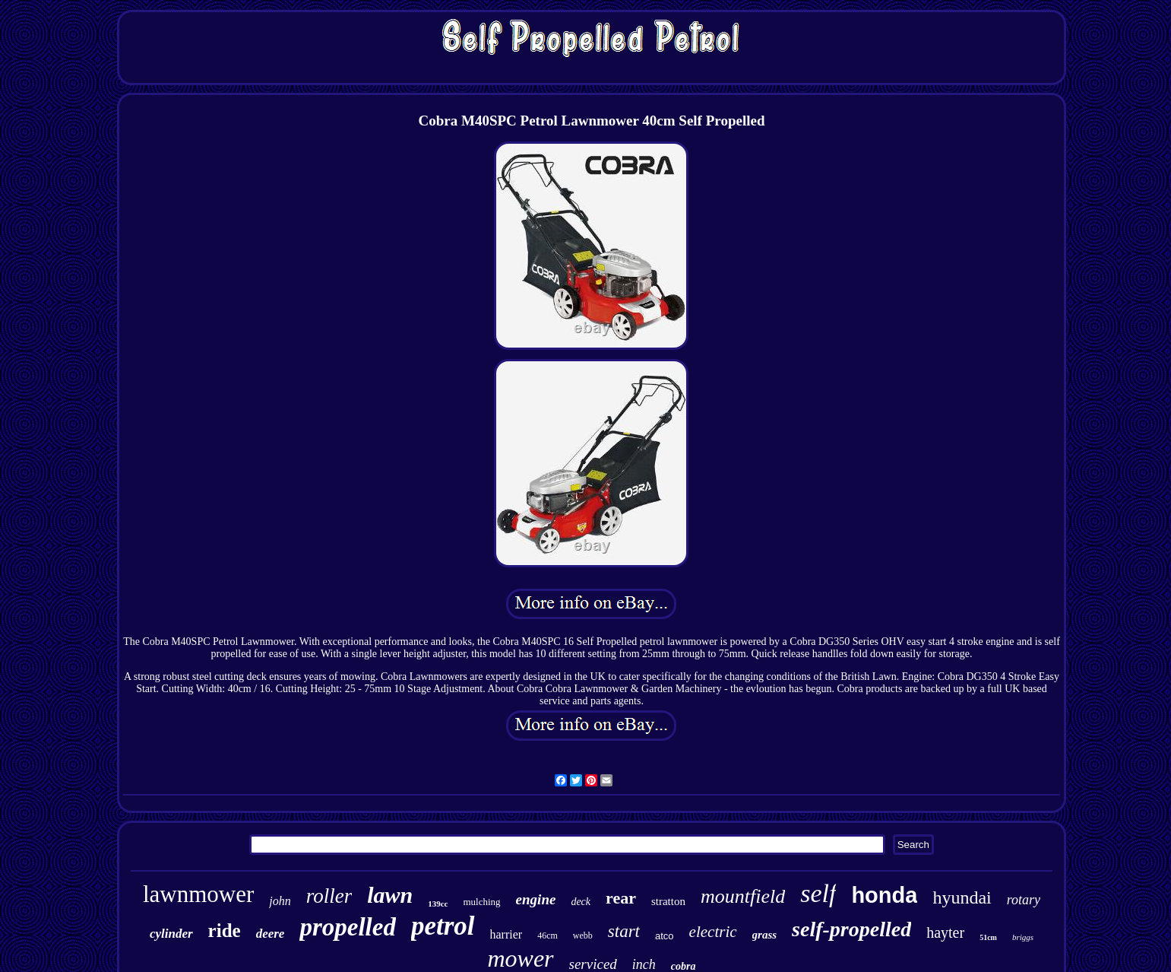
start (624, 931)
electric (713, 932)
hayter (945, 932)
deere (270, 933)
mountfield (743, 896)
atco (664, 936)
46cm (547, 935)
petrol (443, 926)
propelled (347, 927)
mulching (482, 901)
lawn (390, 894)
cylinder (171, 933)
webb (583, 935)
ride (224, 930)
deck (580, 901)
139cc (438, 903)
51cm (988, 937)
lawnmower (198, 894)
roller (329, 896)
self (818, 893)
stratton (668, 901)
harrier (506, 934)
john (279, 900)
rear (621, 897)
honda (884, 895)
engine (536, 899)
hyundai (961, 897)
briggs (1022, 937)
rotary (1023, 899)
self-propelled (851, 929)
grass (764, 935)
